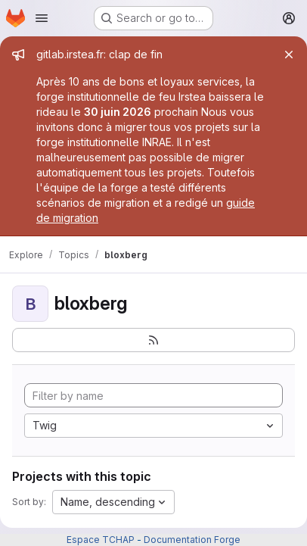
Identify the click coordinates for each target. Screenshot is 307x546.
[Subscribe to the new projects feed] (153, 340)
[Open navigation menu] (41, 18)
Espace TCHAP (101, 539)
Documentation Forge (192, 539)
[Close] (289, 54)
